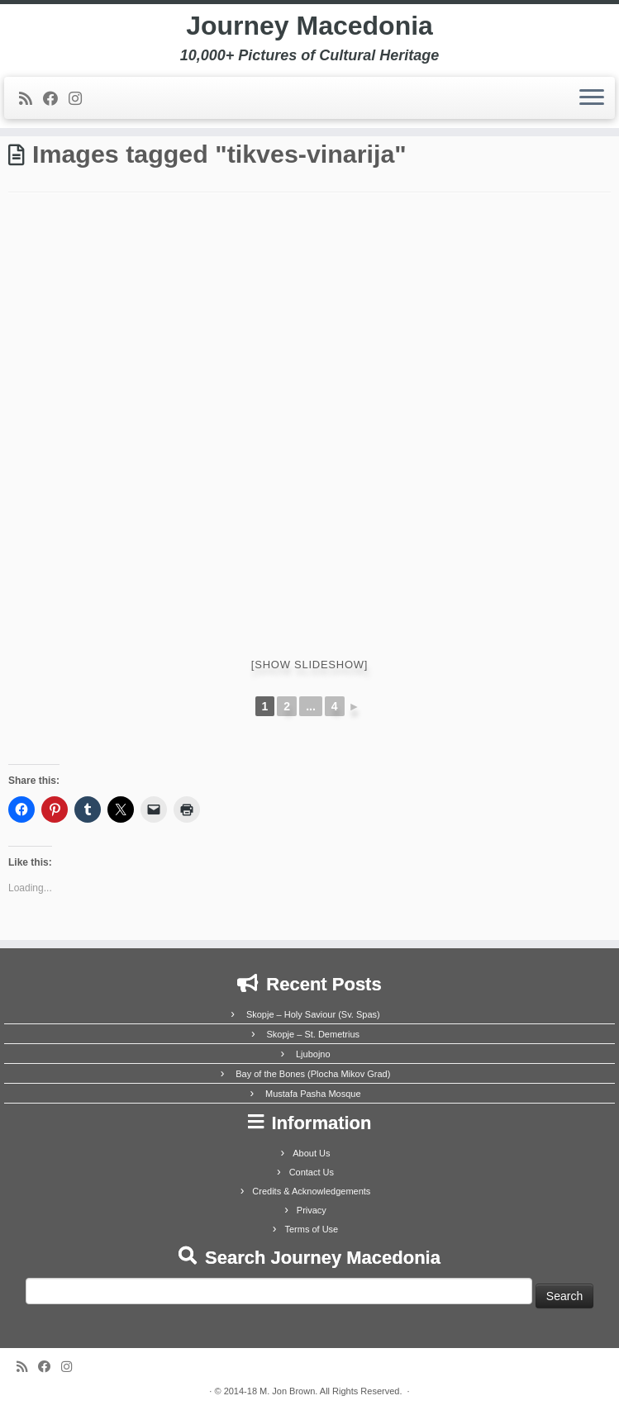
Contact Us (311, 1172)
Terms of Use (311, 1229)
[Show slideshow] (309, 664)
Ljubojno (313, 1054)
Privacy (311, 1210)
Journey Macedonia (309, 25)
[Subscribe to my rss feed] (31, 99)
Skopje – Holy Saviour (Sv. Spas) (313, 1014)
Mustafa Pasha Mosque (313, 1094)
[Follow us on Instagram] (81, 99)
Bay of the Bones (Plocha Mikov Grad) (313, 1074)
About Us (311, 1153)
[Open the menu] (591, 98)
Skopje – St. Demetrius (313, 1034)
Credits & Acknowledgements (311, 1191)
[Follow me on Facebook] (56, 99)
